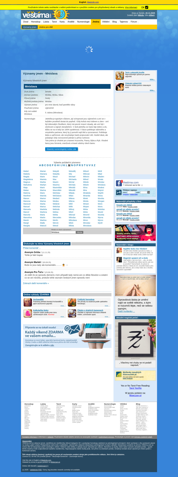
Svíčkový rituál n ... (141, 416)
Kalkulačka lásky (40, 310)
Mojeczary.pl (135, 395)
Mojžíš (100, 193)
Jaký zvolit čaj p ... (141, 428)
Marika (43, 182)
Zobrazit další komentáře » (36, 283)
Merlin (55, 220)
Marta (42, 215)
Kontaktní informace (29, 437)
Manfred (26, 196)
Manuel (26, 206)
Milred (85, 179)
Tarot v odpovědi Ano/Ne (134, 72)
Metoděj (72, 171)
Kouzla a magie (132, 207)
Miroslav (86, 223)
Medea (56, 201)
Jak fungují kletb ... (141, 425)
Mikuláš (72, 190)
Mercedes (57, 217)
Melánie (56, 204)
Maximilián (57, 187)
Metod (55, 226)
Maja (25, 187)
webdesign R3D (36, 470)
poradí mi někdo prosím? (127, 209)
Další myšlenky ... (126, 311)
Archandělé (38, 299)
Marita (42, 204)
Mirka (85, 209)
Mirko (85, 212)
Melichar (56, 206)
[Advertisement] (89, 50)
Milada (71, 193)
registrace (126, 194)
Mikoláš (72, 187)
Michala (72, 185)
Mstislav (101, 209)
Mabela (26, 174)
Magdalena (28, 179)
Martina (43, 220)
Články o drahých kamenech (90, 310)
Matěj (42, 223)
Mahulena (27, 185)
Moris (100, 206)
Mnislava (101, 185)
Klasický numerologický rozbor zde (61, 149)
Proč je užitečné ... (141, 424)
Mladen (101, 177)
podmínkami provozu (106, 437)
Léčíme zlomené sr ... (142, 406)
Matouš (43, 226)
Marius (43, 206)
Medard (56, 198)
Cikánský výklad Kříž (133, 83)
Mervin (56, 223)
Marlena (43, 212)
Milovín (86, 177)
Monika (101, 198)
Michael (72, 177)
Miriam (86, 204)
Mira (85, 190)
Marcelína (27, 217)
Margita (26, 226)
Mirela (85, 201)
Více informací (131, 7)
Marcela (26, 215)
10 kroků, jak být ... (141, 419)
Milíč (71, 204)
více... (152, 79)
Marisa (43, 201)
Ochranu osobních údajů (143, 437)
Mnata (100, 179)
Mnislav (101, 182)
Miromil (86, 215)
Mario (42, 193)
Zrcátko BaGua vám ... (143, 415)
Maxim (55, 182)
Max (54, 179)
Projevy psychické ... (142, 413)
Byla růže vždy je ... (142, 418)
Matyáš (56, 171)
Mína (85, 187)
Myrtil (100, 223)
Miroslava (87, 226)
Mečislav (56, 193)
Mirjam (86, 206)
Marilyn (43, 185)
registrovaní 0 (42, 466)
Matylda (56, 174)
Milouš (86, 171)
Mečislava (57, 196)
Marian (43, 171)
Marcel (26, 212)
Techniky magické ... (142, 430)
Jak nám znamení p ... (142, 407)
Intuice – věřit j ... (141, 422)
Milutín (86, 185)
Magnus (26, 182)
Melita (55, 215)
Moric (100, 204)
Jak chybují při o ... (141, 412)
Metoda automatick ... (142, 409)
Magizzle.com (93, 2)
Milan (71, 196)
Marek (26, 220)
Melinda (56, 209)
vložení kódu (134, 194)
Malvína (26, 193)
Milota (71, 226)
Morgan (101, 201)
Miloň (71, 212)
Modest (101, 187)
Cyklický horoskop (85, 299)
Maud (55, 177)
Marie (42, 177)
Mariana (43, 174)
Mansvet (27, 204)
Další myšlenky (128, 378)
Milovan (86, 174)
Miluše (86, 182)
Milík (71, 206)
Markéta (43, 209)
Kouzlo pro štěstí (124, 205)
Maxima (56, 185)
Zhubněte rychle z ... (142, 427)
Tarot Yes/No (135, 388)
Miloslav (72, 217)
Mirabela (86, 193)
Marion (43, 198)
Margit (26, 223)
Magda (26, 177)
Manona (26, 201)
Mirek (85, 198)
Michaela (72, 179)
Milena (71, 201)
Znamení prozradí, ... (142, 410)
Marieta (43, 179)
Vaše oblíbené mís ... (142, 421)
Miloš (71, 223)
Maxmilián (57, 190)
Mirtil (100, 171)
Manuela (27, 209)
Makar (26, 190)
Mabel (26, 171)
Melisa (55, 212)
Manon (26, 198)
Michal (71, 182)
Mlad (100, 174)
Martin (42, 217)
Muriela (101, 215)
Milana (71, 198)
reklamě (50, 437)
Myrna (100, 217)
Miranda (86, 196)
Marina (43, 190)
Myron (100, 220)
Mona (100, 196)
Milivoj (71, 209)
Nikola (141, 15)
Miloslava (73, 220)
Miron (85, 220)
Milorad (72, 215)
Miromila (86, 217)
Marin (42, 187)
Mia (70, 174)
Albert (151, 15)
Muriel (100, 212)
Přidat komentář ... (32, 248)
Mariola (43, 196)
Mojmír (101, 190)
